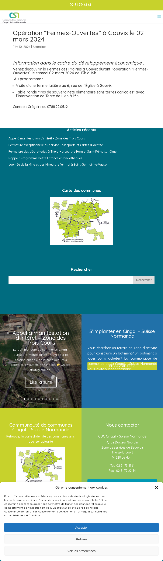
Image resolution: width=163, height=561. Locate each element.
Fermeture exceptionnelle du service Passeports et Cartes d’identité (55, 145)
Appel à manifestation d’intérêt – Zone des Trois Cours (46, 138)
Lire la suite (41, 382)
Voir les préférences (81, 551)
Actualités (39, 47)
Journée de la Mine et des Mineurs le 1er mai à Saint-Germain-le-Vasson (58, 164)
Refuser (81, 539)
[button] (157, 487)
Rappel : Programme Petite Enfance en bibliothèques (45, 158)
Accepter (81, 527)
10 (57, 399)
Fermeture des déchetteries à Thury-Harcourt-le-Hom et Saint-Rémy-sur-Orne (62, 152)
